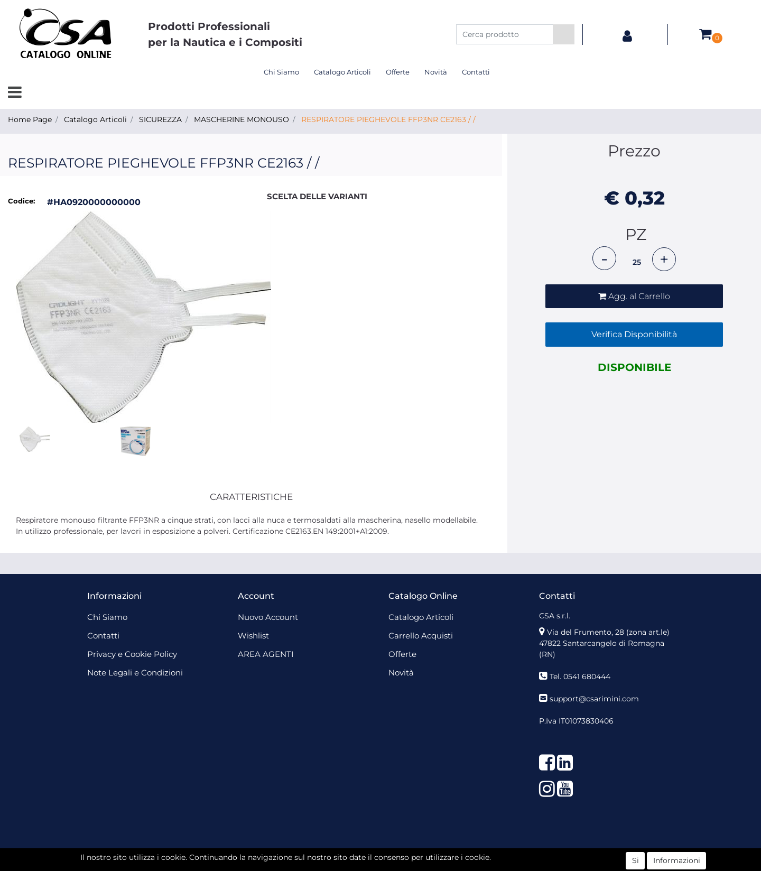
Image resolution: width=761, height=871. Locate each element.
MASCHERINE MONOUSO (241, 119)
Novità (435, 72)
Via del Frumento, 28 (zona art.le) (608, 632)
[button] (563, 34)
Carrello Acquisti (420, 636)
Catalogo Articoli (342, 72)
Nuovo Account (268, 617)
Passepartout (403, 854)
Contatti (476, 72)
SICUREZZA (160, 119)
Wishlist (253, 636)
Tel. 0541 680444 (580, 676)
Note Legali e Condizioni (135, 673)
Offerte (398, 72)
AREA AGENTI (266, 654)
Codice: (21, 201)
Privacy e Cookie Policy (132, 654)
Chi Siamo (281, 72)
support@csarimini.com (594, 698)
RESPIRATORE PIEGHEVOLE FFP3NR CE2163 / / (388, 119)
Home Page (30, 119)
